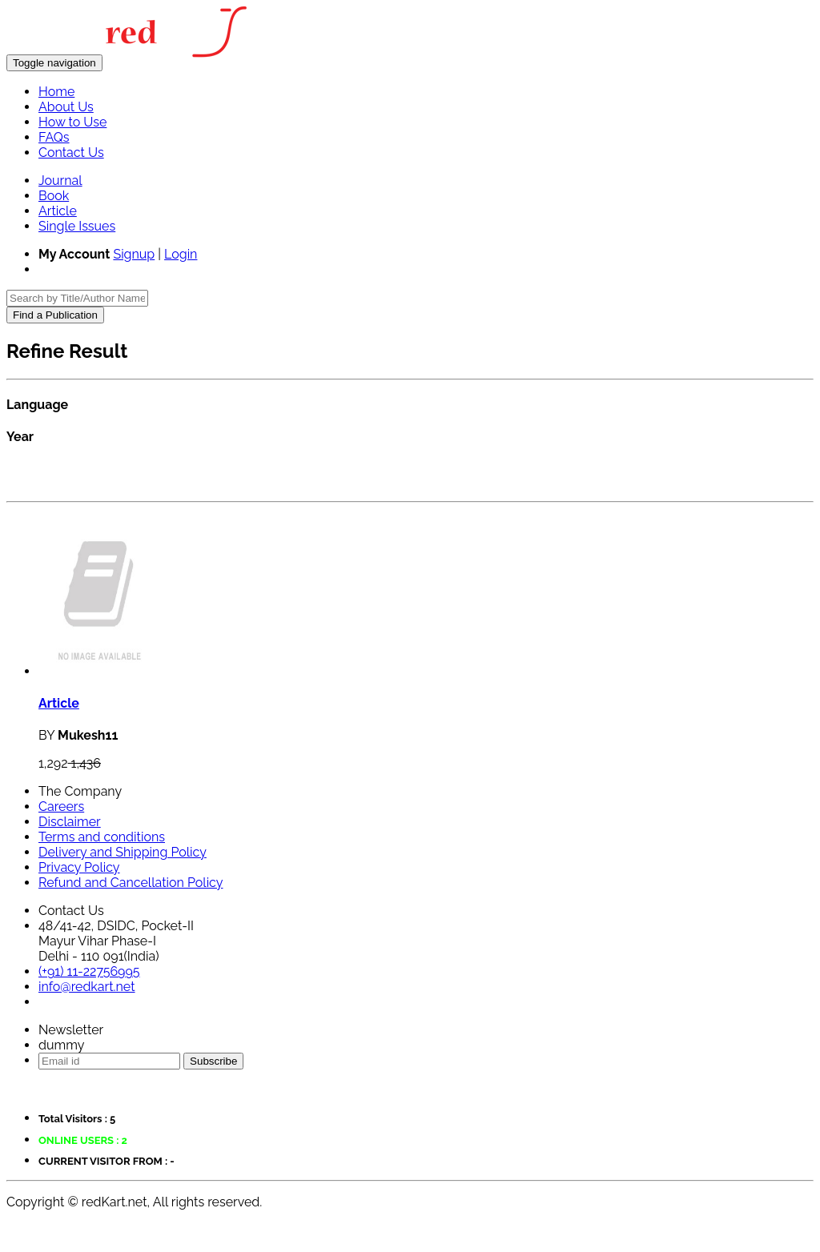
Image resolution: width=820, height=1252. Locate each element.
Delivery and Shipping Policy (122, 852)
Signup (134, 254)
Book (53, 195)
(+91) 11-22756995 (89, 971)
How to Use (72, 122)
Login (180, 254)
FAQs (54, 137)
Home (56, 91)
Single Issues (76, 226)
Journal (60, 180)
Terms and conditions (101, 837)
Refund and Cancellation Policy (130, 882)
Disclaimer (69, 821)
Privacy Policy (79, 867)
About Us (66, 106)
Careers (61, 806)
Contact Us (71, 152)
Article (57, 211)
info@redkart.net (86, 986)
